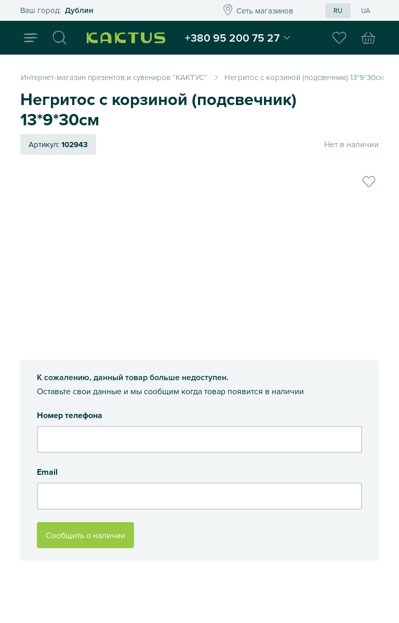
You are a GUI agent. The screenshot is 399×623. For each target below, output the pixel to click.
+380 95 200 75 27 (244, 38)
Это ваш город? (105, 11)
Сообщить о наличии (85, 535)
